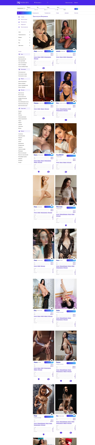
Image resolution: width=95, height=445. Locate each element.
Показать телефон (49, 51)
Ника (59, 260)
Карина (59, 363)
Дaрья (37, 362)
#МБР (42, 57)
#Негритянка (69, 57)
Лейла (59, 311)
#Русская (36, 58)
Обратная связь (68, 2)
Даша (38, 51)
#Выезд (42, 109)
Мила (38, 207)
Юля (61, 103)
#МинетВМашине (63, 109)
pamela (60, 51)
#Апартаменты (47, 57)
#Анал (39, 57)
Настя (38, 155)
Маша (37, 416)
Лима (38, 260)
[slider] (27, 8)
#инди (35, 57)
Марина (39, 103)
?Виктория (59, 207)
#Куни (39, 160)
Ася (60, 416)
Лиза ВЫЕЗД (59, 155)
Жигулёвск (38, 2)
